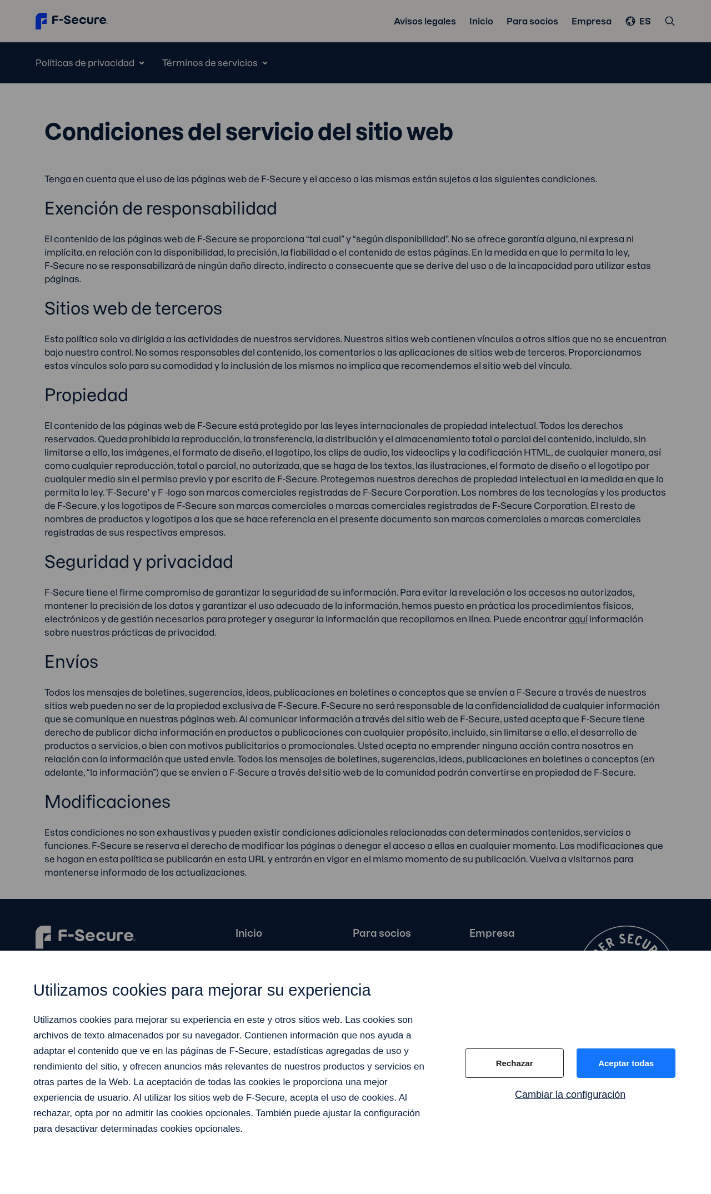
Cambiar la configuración (570, 1094)
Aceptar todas (626, 1063)
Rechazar (514, 1063)
